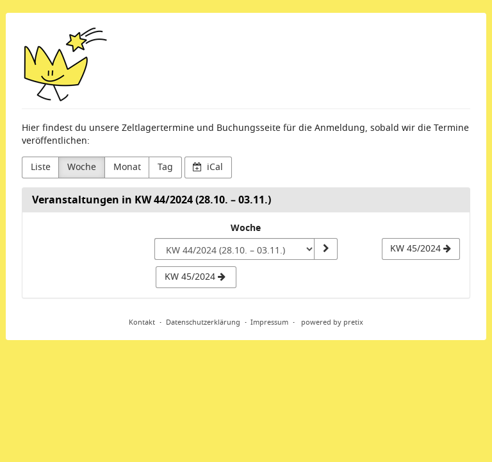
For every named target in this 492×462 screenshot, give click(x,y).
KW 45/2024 (195, 277)
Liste (41, 167)
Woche (81, 167)
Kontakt (142, 322)
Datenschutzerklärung (203, 322)
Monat (127, 167)
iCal (208, 167)
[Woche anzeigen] (325, 249)
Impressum (269, 322)
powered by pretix (332, 322)
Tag (165, 167)
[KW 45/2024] (421, 249)
